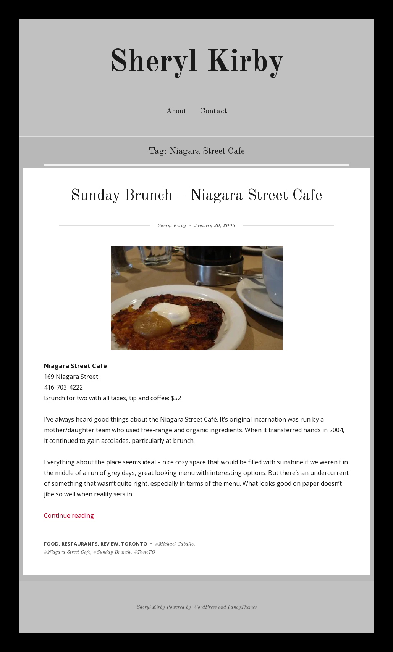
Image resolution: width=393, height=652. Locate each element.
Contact (213, 111)
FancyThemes (242, 607)
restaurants (79, 543)
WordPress (204, 607)
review (109, 543)
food (51, 543)
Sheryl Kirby (196, 63)
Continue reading (69, 515)
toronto (134, 543)
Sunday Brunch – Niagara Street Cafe (196, 196)
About (176, 111)
